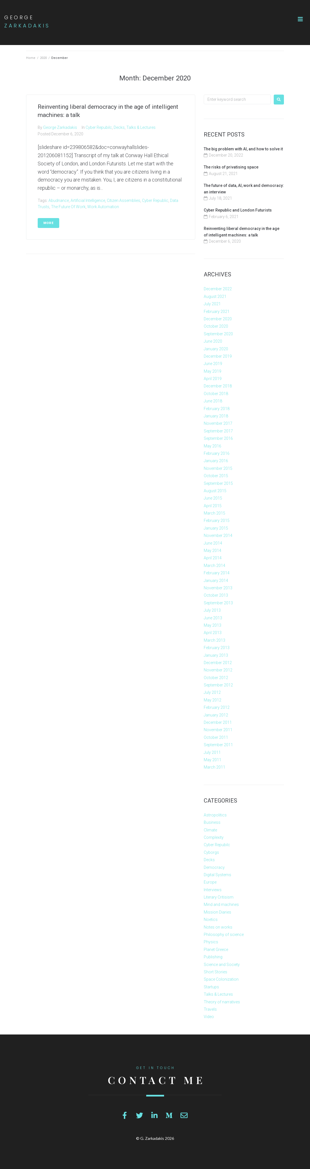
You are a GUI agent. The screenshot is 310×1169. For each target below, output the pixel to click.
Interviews (213, 890)
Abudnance (58, 200)
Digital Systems (217, 875)
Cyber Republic (155, 200)
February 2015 (217, 520)
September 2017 (218, 431)
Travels (210, 1009)
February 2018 (217, 408)
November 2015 (218, 468)
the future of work (68, 206)
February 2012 (217, 707)
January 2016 (216, 460)
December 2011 (218, 722)
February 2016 (217, 453)
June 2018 (213, 401)
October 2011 (216, 737)
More (48, 223)
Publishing (213, 957)
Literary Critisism (218, 897)
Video (209, 1016)
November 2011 (218, 730)
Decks (119, 127)
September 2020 (218, 334)
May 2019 (212, 371)
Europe (210, 882)
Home (30, 58)
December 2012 (218, 662)
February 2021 (217, 311)
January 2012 (216, 715)
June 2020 (213, 341)
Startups (211, 987)
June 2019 (213, 363)
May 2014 (212, 550)
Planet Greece (216, 949)
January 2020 (216, 349)
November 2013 (218, 588)
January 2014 (216, 580)
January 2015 (216, 528)
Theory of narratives (222, 1002)
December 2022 (218, 289)
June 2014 (213, 543)
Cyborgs (211, 852)
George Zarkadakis (60, 127)
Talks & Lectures (141, 127)
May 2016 (212, 446)
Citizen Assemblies (123, 200)
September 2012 (218, 685)
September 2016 (218, 438)
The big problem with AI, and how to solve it (243, 149)
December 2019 (218, 356)
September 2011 (218, 745)
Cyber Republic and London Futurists (238, 210)
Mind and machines (221, 904)
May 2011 (212, 760)
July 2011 (212, 752)
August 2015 (215, 490)
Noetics (211, 919)
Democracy (214, 867)
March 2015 (214, 513)
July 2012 (212, 692)
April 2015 (213, 506)
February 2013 (217, 647)
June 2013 (213, 618)
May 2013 (212, 625)
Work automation (103, 206)
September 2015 (218, 483)
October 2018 (216, 393)
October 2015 (216, 475)
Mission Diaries (217, 912)
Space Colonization (221, 979)
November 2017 (218, 423)
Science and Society (222, 964)
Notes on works (218, 927)
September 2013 (218, 603)
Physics (211, 942)
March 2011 (214, 767)
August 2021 (215, 296)
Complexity (214, 837)
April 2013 (213, 632)
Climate (210, 830)
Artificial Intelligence (88, 200)
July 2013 (212, 610)
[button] (300, 19)
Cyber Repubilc (99, 127)
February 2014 (217, 573)
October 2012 (216, 677)
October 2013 (216, 595)
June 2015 (213, 498)
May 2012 (212, 700)
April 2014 (213, 558)
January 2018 (216, 416)
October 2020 (216, 326)
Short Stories (215, 972)
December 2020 (218, 319)
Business (212, 822)
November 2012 (218, 670)
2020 (43, 58)
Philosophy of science (224, 934)
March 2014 (214, 565)
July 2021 (212, 304)
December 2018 (218, 386)
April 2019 (213, 378)
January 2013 (216, 655)
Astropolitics (215, 815)
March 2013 (214, 640)
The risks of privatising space (231, 167)
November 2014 (218, 535)
